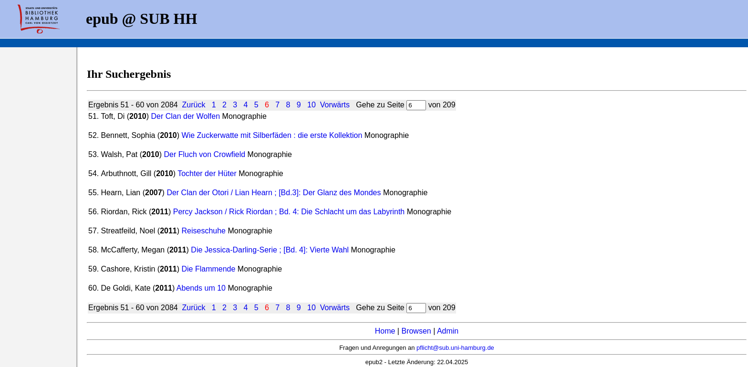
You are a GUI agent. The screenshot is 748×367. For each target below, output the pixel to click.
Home (385, 331)
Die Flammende (208, 269)
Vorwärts (335, 105)
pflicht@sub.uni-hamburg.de (455, 347)
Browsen (416, 331)
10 (311, 105)
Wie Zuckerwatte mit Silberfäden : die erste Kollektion (272, 135)
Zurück (194, 105)
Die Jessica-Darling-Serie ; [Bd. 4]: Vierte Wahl (270, 250)
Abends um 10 (201, 288)
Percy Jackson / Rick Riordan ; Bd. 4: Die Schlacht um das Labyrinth (289, 212)
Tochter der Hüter (208, 173)
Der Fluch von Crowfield (204, 154)
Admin (447, 331)
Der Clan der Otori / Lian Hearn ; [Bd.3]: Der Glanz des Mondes (273, 193)
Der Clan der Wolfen (185, 116)
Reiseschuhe (205, 231)
